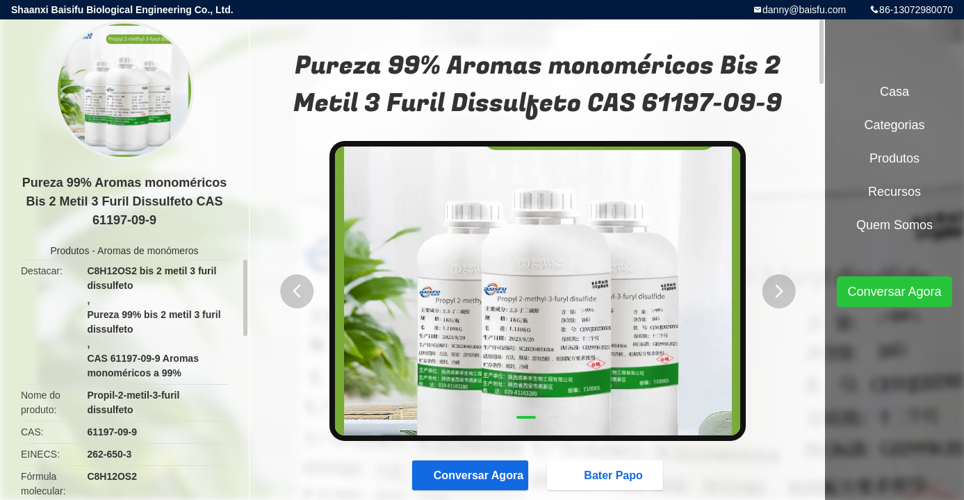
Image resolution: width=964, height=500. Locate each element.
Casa (894, 92)
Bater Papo (606, 475)
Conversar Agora (471, 475)
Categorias (894, 125)
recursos (894, 192)
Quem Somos (894, 225)
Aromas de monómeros (148, 250)
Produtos (69, 250)
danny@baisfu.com (804, 9)
